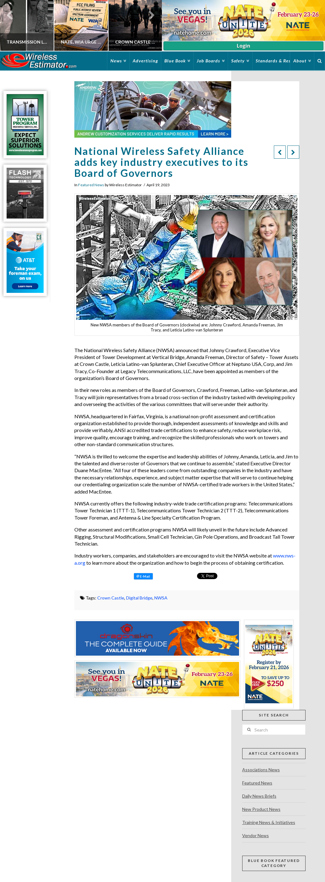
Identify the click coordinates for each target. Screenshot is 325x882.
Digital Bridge (139, 597)
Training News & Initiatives (268, 822)
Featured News (91, 184)
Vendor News (255, 835)
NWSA (161, 597)
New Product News (261, 809)
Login (243, 45)
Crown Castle (110, 597)
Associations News (261, 769)
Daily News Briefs (259, 796)
